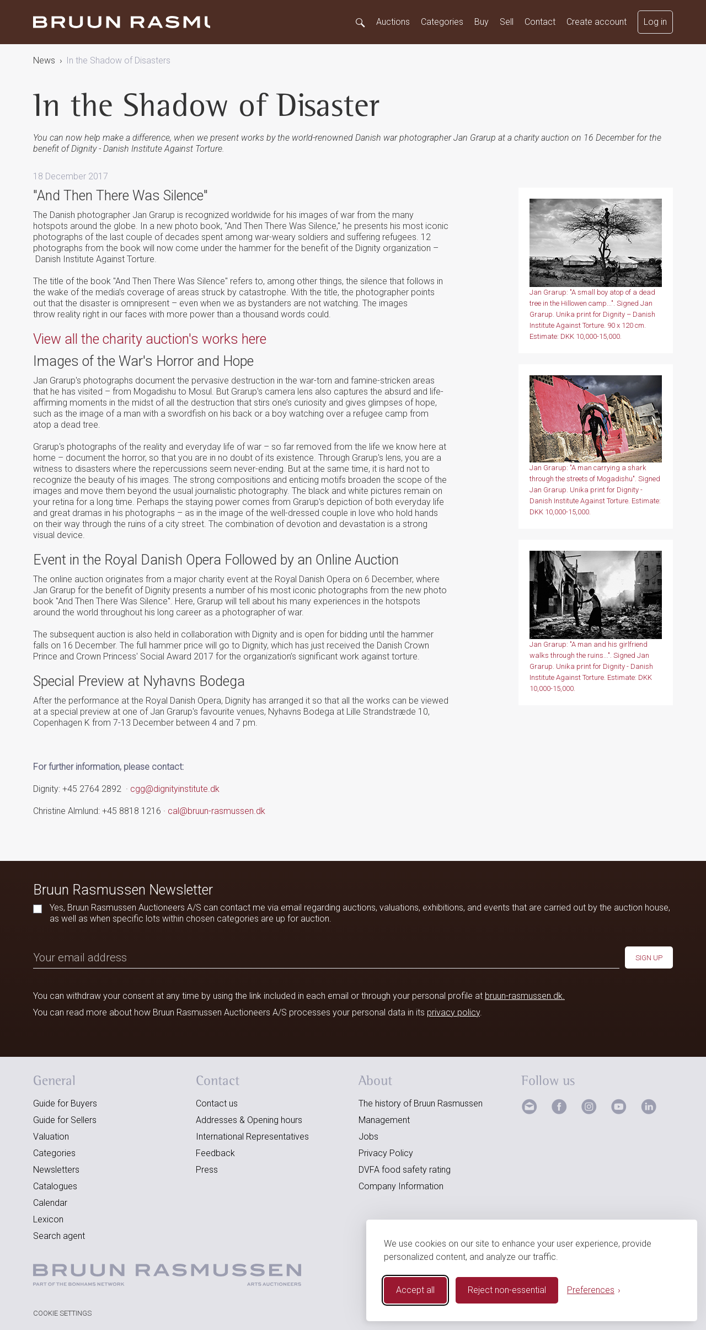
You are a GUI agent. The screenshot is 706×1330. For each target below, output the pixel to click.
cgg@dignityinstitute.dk (175, 789)
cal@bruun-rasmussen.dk (216, 811)
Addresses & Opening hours (249, 1120)
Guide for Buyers (65, 1103)
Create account (596, 22)
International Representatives (252, 1136)
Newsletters (56, 1169)
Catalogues (55, 1186)
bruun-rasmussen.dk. (525, 996)
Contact (540, 22)
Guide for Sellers (65, 1120)
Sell (507, 22)
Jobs (368, 1136)
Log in (655, 22)
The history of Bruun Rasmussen (421, 1103)
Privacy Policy (386, 1153)
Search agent (59, 1236)
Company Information (401, 1186)
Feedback (215, 1153)
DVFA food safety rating (405, 1169)
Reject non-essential (507, 1290)
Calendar (50, 1203)
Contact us (217, 1103)
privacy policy (453, 1012)
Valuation (51, 1136)
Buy (481, 22)
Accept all (415, 1290)
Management (384, 1120)
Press (207, 1169)
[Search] (359, 22)
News (44, 60)
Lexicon (48, 1219)
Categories (442, 22)
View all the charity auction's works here (149, 339)
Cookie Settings (62, 1313)
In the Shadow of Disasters (118, 60)
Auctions (393, 22)
